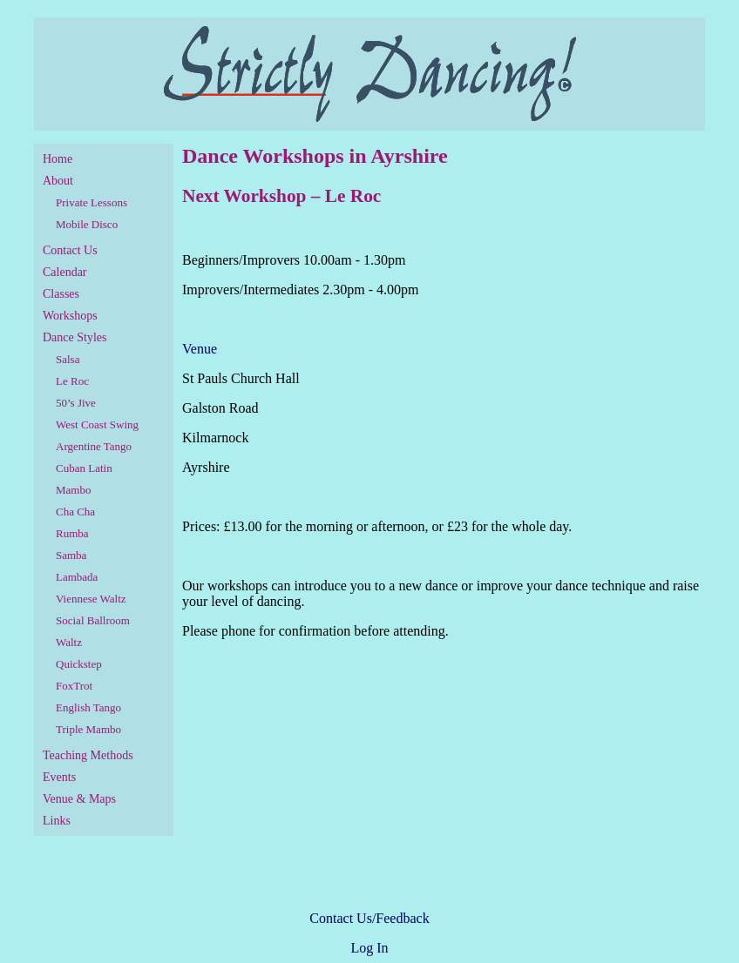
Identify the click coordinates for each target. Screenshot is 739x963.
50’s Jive (76, 402)
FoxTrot (74, 685)
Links (57, 820)
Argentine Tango (94, 446)
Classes (61, 293)
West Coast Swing (97, 424)
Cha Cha (75, 511)
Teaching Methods (88, 755)
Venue (199, 348)
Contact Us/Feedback (369, 918)
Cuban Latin (84, 468)
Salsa (67, 359)
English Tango (88, 707)
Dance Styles (74, 337)
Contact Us (70, 250)
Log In (369, 947)
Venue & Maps (79, 798)
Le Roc (72, 380)
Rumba (72, 533)
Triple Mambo (88, 729)
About (58, 180)
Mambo (73, 489)
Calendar (65, 272)
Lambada (77, 576)
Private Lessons (91, 202)
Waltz (69, 642)
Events (59, 777)
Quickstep (79, 663)
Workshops (70, 315)
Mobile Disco (87, 224)
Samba (71, 555)
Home (57, 158)
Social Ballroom (93, 620)
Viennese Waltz (91, 598)
